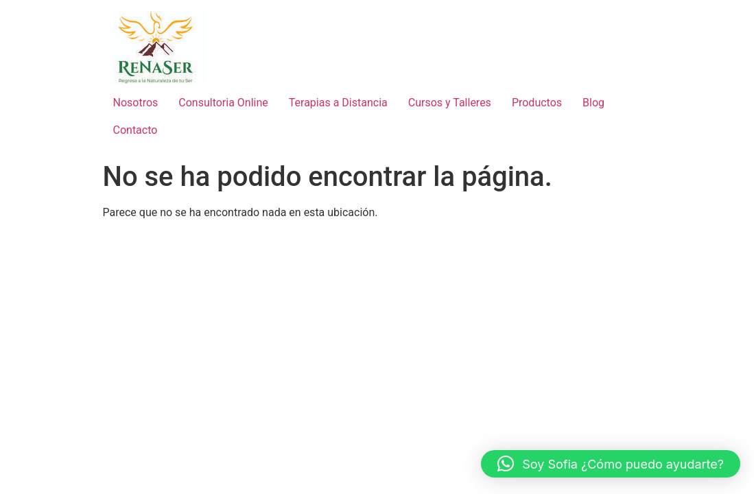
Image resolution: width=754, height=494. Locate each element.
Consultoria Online (223, 102)
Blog (593, 102)
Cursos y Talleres (449, 102)
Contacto (135, 130)
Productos (537, 102)
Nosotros (135, 102)
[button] (610, 464)
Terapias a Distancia (338, 102)
